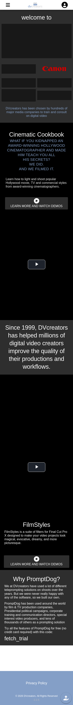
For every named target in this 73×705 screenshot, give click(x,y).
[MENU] (7, 4)
